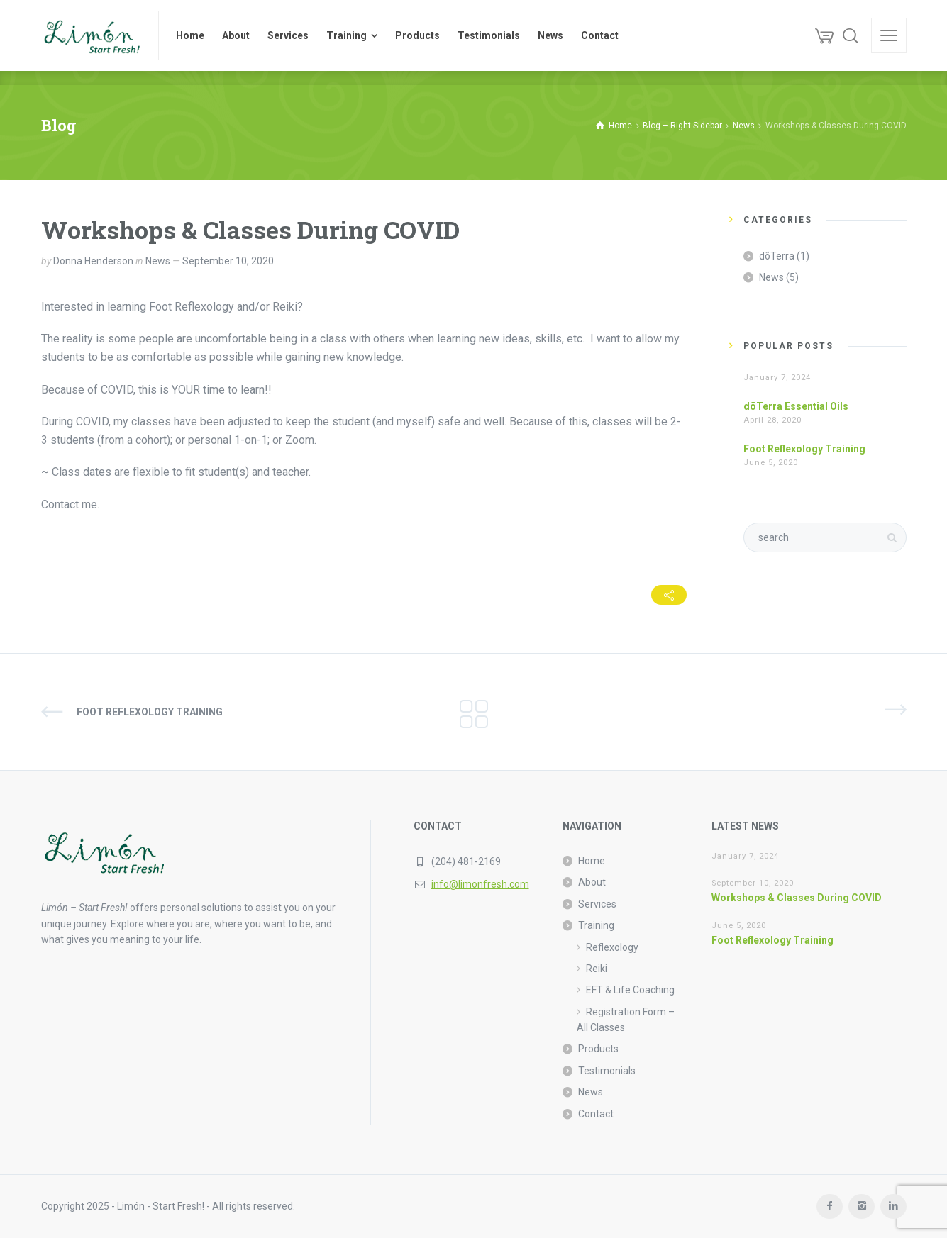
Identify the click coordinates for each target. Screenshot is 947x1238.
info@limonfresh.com (480, 884)
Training (596, 925)
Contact (596, 1114)
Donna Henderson (93, 261)
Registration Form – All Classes (626, 1019)
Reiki (596, 968)
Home (591, 860)
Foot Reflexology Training (804, 449)
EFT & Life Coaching (630, 990)
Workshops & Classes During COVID (796, 897)
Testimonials (607, 1070)
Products (598, 1048)
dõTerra (776, 256)
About (592, 882)
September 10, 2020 (228, 261)
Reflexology (612, 947)
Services (597, 904)
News (157, 261)
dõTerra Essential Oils (795, 406)
